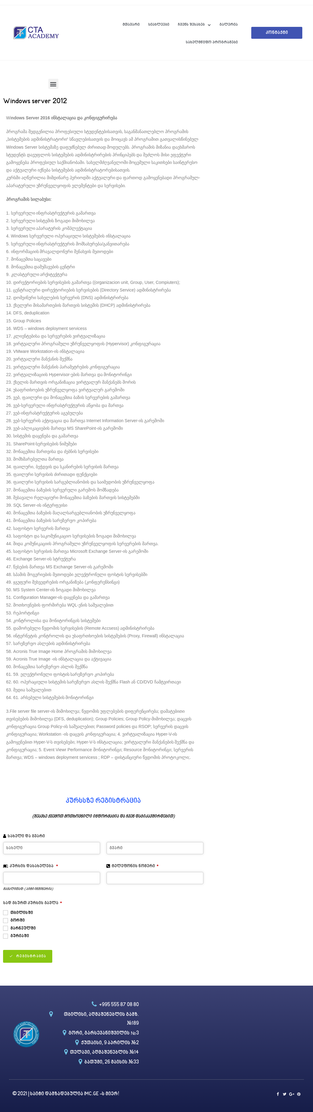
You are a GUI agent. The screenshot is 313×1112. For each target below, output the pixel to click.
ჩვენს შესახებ (194, 25)
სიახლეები (158, 24)
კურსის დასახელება (33, 866)
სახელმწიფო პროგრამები (212, 42)
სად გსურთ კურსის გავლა (32, 903)
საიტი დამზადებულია (57, 1094)
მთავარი (131, 24)
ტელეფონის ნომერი (135, 866)
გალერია (228, 24)
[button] (276, 33)
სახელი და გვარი (26, 836)
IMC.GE (92, 1094)
